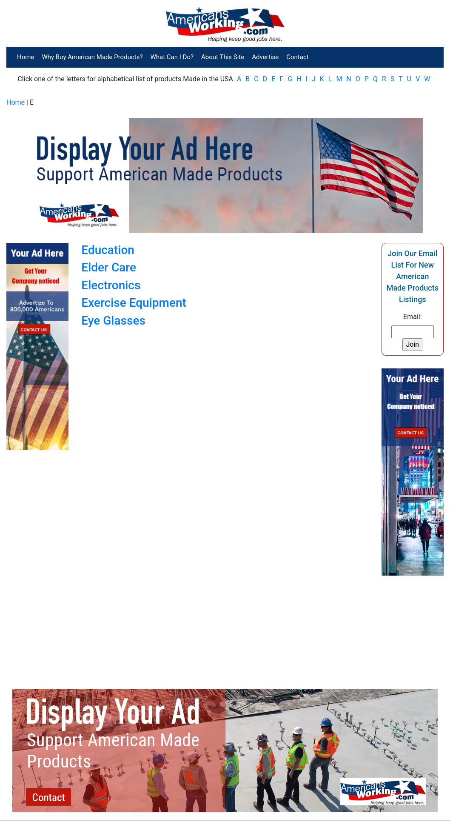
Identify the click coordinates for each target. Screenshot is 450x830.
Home (25, 57)
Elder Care (108, 267)
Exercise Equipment (133, 303)
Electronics (110, 285)
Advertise (265, 57)
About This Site (222, 57)
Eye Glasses (113, 321)
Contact (297, 57)
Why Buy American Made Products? (92, 57)
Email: (412, 317)
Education (107, 250)
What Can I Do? (172, 57)
